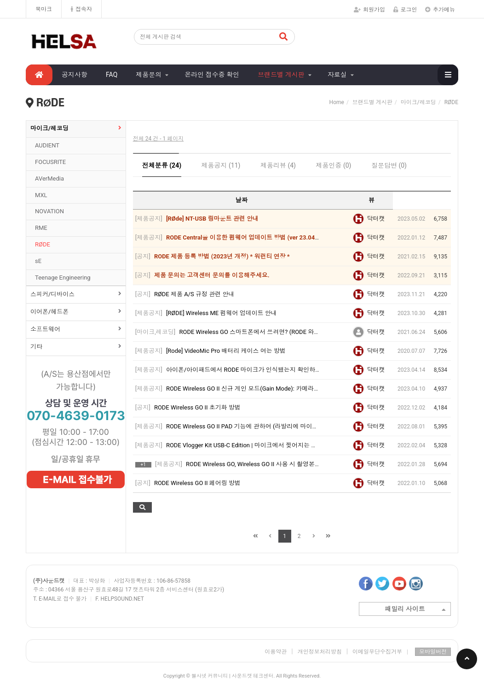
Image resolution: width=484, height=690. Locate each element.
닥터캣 (376, 218)
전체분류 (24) (161, 165)
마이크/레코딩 (49, 128)
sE (38, 260)
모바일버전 (433, 652)
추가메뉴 (440, 9)
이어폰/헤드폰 (49, 311)
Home (336, 102)
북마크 (43, 9)
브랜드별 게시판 (281, 74)
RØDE (42, 244)
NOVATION (49, 211)
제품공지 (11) (221, 165)
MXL (41, 195)
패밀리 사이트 (415, 609)
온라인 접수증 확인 (211, 74)
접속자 (81, 9)
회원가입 (369, 9)
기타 (36, 346)
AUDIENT (47, 145)
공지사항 (74, 74)
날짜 (242, 200)
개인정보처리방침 (320, 652)
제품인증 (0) (333, 165)
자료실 (337, 74)
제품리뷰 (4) (278, 165)
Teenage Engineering (63, 277)
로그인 (405, 9)
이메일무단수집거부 (380, 652)
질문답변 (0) (389, 165)
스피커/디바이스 (52, 294)
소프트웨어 (45, 329)
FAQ (111, 74)
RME (41, 227)
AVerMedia (49, 178)
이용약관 (276, 652)
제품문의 (148, 74)
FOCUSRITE (50, 161)
